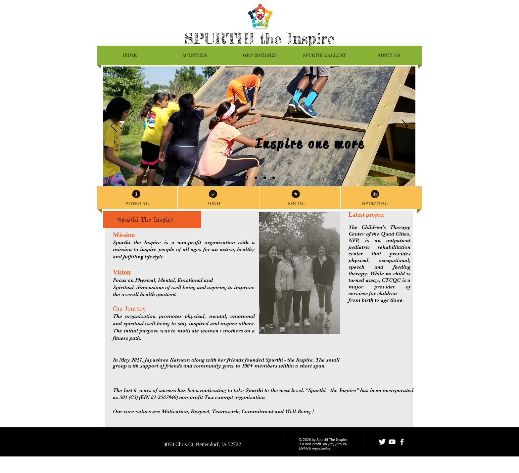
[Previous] (114, 126)
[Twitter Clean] (382, 442)
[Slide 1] (273, 177)
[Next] (404, 126)
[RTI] (264, 177)
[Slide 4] (246, 178)
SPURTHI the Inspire (259, 38)
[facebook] (402, 442)
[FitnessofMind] (256, 177)
